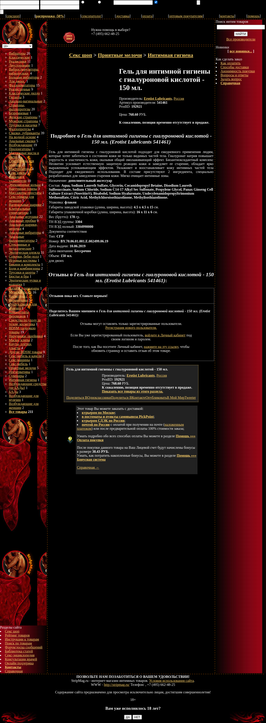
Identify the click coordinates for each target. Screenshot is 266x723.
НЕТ (137, 717)
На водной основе (22, 137)
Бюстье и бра (19, 276)
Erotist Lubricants (158, 98)
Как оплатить (231, 63)
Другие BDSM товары (25, 352)
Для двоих (17, 81)
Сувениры (16, 376)
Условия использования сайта (171, 681)
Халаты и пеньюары (24, 288)
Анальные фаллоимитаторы (22, 238)
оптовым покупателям (186, 16)
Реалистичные (19, 89)
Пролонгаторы (20, 149)
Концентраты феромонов (19, 314)
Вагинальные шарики (25, 205)
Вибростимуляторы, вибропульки (24, 71)
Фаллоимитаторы (22, 85)
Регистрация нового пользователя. (131, 328)
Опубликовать (156, 397)
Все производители (240, 39)
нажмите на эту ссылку (161, 347)
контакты (227, 16)
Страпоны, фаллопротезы (19, 107)
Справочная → (88, 467)
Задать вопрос (231, 79)
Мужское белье (20, 292)
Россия (179, 98)
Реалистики (17, 61)
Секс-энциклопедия (20, 655)
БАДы (13, 392)
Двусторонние (19, 65)
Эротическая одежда (24, 252)
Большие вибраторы (24, 77)
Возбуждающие (21, 145)
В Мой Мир (175, 397)
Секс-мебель (18, 364)
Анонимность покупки (238, 71)
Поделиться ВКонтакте (128, 397)
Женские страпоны (23, 117)
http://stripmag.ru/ (117, 685)
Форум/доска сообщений (23, 647)
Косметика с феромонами (18, 298)
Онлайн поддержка (19, 663)
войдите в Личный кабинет (165, 335)
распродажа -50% (50, 16)
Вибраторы (17, 53)
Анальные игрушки (23, 217)
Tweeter (190, 397)
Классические (19, 57)
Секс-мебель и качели (25, 356)
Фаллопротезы (20, 129)
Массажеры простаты (25, 193)
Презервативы (19, 372)
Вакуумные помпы (23, 189)
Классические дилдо (24, 93)
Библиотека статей (19, 651)
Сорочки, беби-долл (24, 256)
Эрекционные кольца (25, 185)
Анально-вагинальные (26, 101)
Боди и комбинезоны (24, 268)
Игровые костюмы (23, 260)
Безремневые (19, 113)
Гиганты (15, 97)
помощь (254, 16)
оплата (147, 16)
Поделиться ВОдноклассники (88, 397)
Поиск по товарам (18, 643)
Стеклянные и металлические (20, 246)
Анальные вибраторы (25, 232)
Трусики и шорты (22, 272)
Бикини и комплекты (24, 264)
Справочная (14, 671)
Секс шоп (12, 631)
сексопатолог (91, 16)
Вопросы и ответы (234, 75)
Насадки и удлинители (17, 179)
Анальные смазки (22, 141)
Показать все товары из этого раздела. (132, 391)
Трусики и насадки (23, 125)
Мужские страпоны (23, 121)
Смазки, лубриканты (24, 133)
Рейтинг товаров (17, 635)
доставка (122, 16)
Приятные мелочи (22, 368)
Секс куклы (17, 173)
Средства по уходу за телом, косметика (25, 322)
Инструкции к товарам (22, 639)
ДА (128, 717)
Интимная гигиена (23, 380)
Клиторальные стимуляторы (20, 211)
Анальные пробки (22, 220)
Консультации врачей (21, 659)
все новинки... (241, 51)
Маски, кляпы (19, 340)
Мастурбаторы (20, 169)
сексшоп (13, 16)
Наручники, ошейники (26, 336)
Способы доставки (235, 67)
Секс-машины (19, 360)
